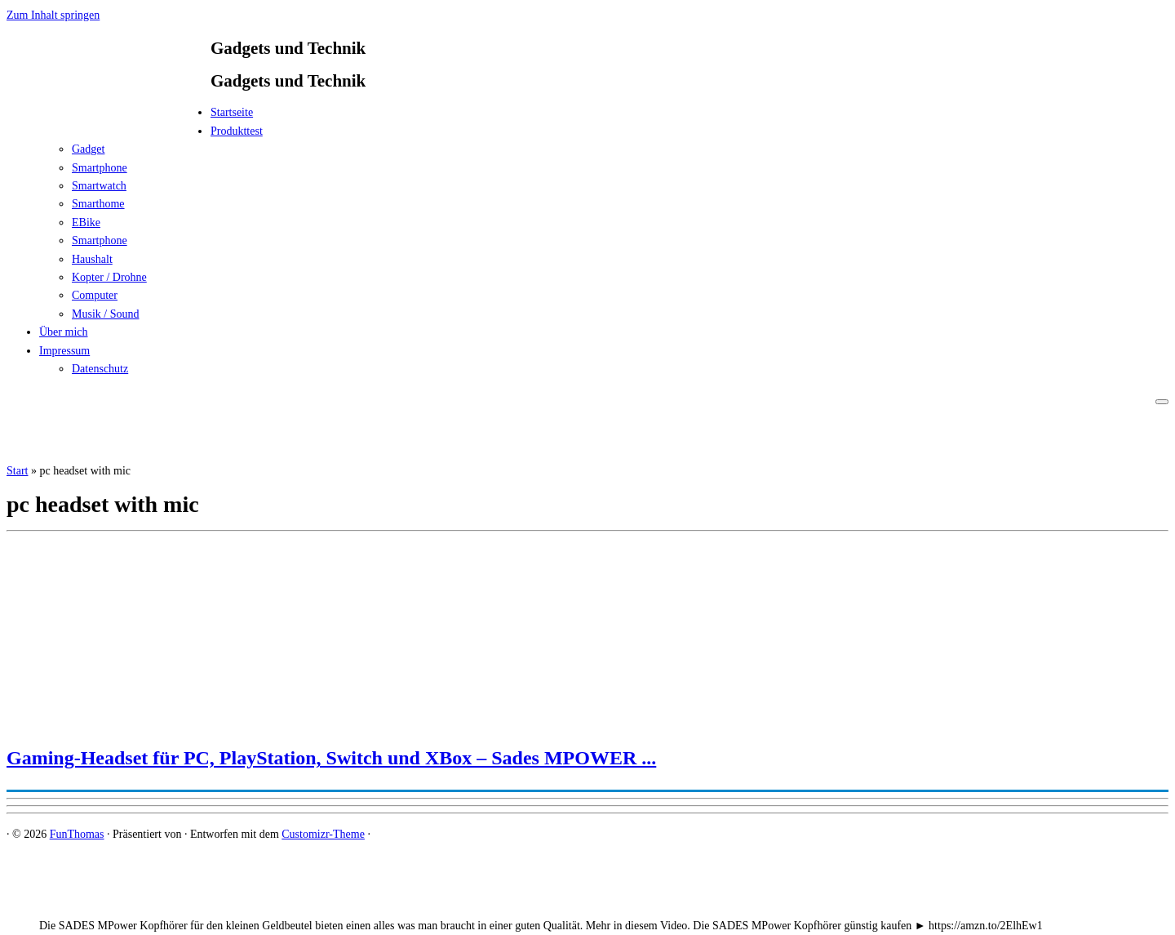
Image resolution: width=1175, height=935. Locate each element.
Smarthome (98, 204)
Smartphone (99, 168)
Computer (95, 295)
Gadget (88, 149)
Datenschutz (100, 369)
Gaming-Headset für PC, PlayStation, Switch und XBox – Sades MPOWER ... (331, 757)
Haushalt (92, 259)
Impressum (64, 351)
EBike (86, 222)
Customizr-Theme (323, 834)
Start (17, 471)
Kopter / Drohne (109, 277)
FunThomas (77, 834)
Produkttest (237, 131)
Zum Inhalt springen (53, 15)
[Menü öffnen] (1161, 401)
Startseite (232, 112)
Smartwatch (99, 186)
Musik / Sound (105, 314)
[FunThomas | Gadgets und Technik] (109, 117)
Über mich (63, 332)
